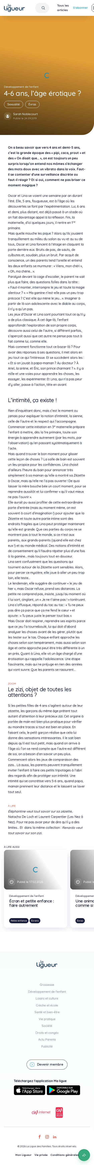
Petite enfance (19, 920)
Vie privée (41, 1154)
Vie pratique (47, 1019)
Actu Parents (47, 1039)
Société (47, 1026)
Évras (32, 104)
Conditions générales (64, 1154)
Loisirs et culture (47, 998)
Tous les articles (63, 8)
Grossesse (47, 985)
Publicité (47, 1046)
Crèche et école (47, 1005)
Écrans (35, 920)
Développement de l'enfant (47, 992)
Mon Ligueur (23, 1154)
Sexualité (13, 104)
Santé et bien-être (47, 1012)
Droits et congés (47, 1033)
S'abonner (80, 8)
